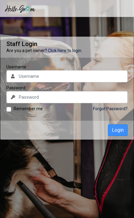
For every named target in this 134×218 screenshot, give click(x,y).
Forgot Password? (110, 108)
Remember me (28, 108)
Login (118, 130)
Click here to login (64, 50)
